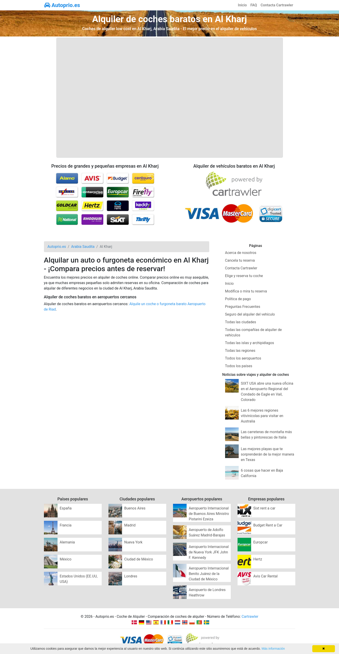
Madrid (130, 525)
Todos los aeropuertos (243, 358)
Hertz (257, 559)
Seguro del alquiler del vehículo (250, 314)
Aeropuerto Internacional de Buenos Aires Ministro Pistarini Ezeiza (209, 513)
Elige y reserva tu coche (244, 276)
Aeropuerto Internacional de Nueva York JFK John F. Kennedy (209, 552)
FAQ (253, 5)
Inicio (242, 5)
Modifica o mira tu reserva (246, 291)
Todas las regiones (240, 350)
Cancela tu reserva (240, 260)
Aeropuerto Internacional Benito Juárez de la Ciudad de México (209, 573)
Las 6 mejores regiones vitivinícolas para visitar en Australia (262, 415)
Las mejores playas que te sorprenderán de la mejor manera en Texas (267, 454)
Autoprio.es (62, 5)
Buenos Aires (135, 508)
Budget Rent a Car (267, 525)
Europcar (260, 542)
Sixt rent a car (264, 508)
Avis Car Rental (265, 576)
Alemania (67, 542)
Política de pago (238, 299)
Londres (130, 576)
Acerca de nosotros (240, 253)
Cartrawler (250, 616)
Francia (66, 525)
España (66, 508)
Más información (273, 648)
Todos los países (238, 366)
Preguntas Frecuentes (242, 306)
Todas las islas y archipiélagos (249, 343)
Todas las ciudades (240, 322)
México (66, 559)
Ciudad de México (138, 559)
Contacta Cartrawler (277, 5)
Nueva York (133, 542)
